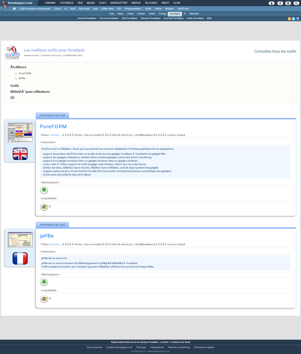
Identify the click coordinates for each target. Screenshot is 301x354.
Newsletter (118, 3)
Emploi (136, 3)
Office (158, 8)
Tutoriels (67, 3)
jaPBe (22, 78)
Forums (50, 3)
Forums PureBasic (109, 18)
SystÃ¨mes (183, 8)
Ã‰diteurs (18, 67)
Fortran (141, 13)
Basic (120, 13)
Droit (165, 3)
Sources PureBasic (174, 18)
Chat (102, 3)
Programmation (133, 8)
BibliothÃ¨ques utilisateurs (30, 92)
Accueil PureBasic (87, 18)
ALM (72, 8)
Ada (112, 13)
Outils (14, 86)
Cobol (130, 13)
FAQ (80, 3)
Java (95, 8)
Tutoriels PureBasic (150, 18)
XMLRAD (194, 13)
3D (12, 98)
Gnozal (55, 135)
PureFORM (25, 73)
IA (65, 8)
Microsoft (84, 8)
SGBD (148, 8)
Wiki (209, 18)
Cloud (57, 8)
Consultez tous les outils (275, 51)
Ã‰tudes (151, 3)
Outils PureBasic (195, 18)
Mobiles (169, 8)
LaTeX (152, 13)
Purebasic (175, 13)
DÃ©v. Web (107, 8)
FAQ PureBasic (129, 18)
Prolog (162, 13)
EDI (119, 8)
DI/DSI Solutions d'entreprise (35, 8)
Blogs (91, 3)
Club (176, 3)
